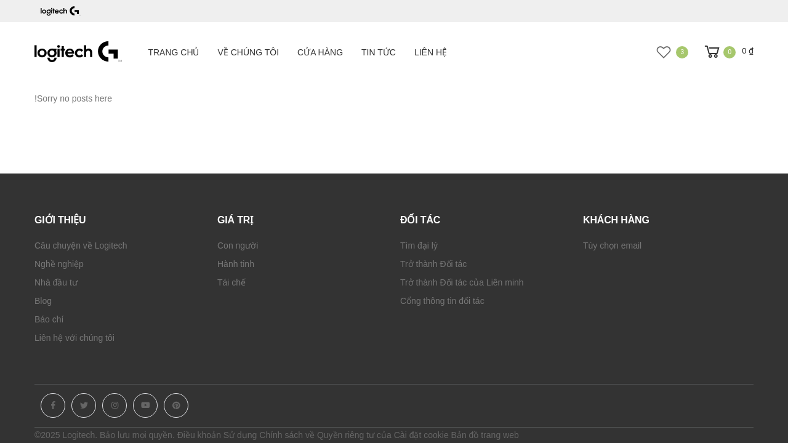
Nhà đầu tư (56, 282)
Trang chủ (173, 52)
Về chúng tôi (248, 52)
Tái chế (231, 282)
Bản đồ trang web (485, 435)
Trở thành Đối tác (433, 264)
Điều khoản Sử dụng (217, 435)
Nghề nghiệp (59, 264)
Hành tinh (235, 264)
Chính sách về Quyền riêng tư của (325, 435)
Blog (43, 301)
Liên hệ (430, 52)
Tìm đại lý (419, 245)
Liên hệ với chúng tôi (74, 338)
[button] (728, 52)
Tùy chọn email (612, 245)
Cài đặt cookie (421, 435)
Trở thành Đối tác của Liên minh (462, 282)
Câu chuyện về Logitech (80, 245)
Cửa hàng (320, 52)
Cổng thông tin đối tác (442, 301)
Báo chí (48, 319)
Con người (237, 245)
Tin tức (378, 52)
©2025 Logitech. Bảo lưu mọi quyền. (104, 435)
